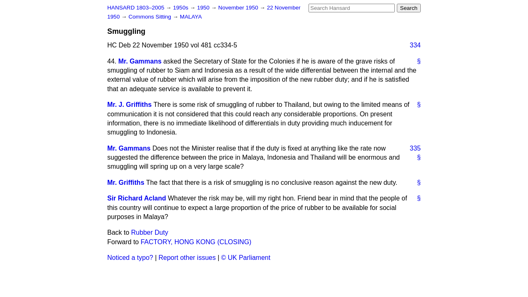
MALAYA (191, 17)
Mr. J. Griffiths (129, 104)
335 (415, 148)
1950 (204, 8)
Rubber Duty (149, 232)
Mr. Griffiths (125, 182)
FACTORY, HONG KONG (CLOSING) (196, 241)
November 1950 (239, 8)
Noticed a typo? (130, 257)
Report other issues (187, 257)
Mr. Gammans (140, 61)
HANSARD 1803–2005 (135, 8)
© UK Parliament (245, 257)
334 (415, 45)
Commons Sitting (150, 17)
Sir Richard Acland (136, 198)
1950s (181, 8)
